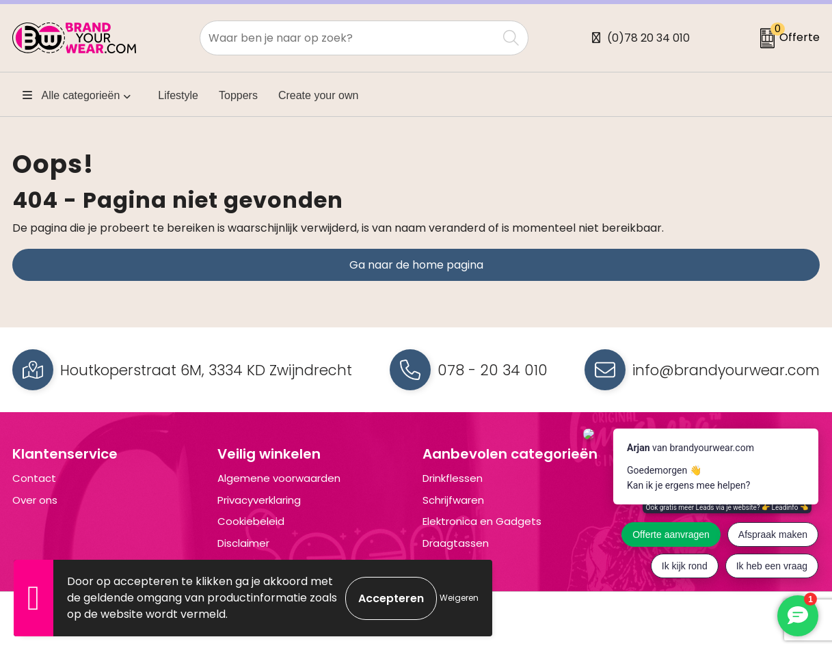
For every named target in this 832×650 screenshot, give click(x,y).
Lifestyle (178, 95)
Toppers (238, 95)
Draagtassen (455, 543)
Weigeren (459, 598)
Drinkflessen (452, 478)
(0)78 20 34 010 (648, 38)
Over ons (34, 500)
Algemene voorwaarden (278, 478)
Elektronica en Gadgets (481, 521)
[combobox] (349, 38)
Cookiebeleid (250, 521)
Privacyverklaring (259, 500)
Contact (34, 478)
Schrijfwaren (453, 500)
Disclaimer (243, 543)
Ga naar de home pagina (416, 265)
